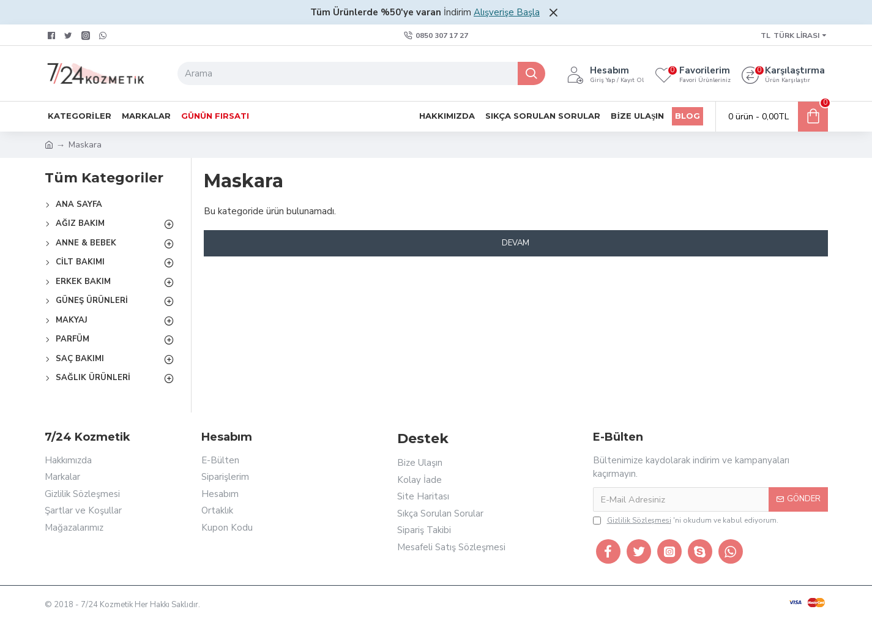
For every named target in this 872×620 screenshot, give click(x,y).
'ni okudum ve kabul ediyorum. (685, 520)
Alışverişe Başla (507, 12)
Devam (515, 242)
